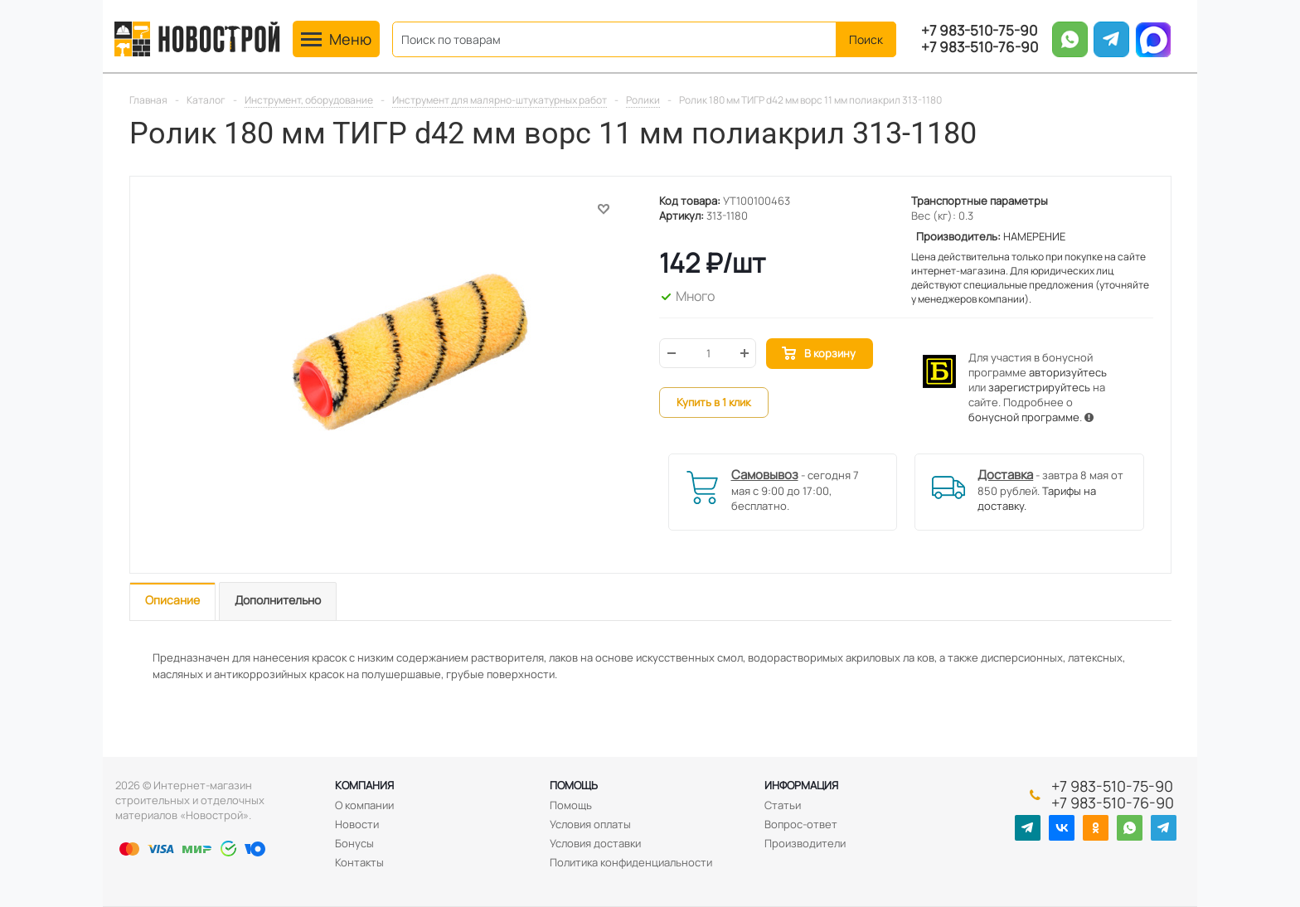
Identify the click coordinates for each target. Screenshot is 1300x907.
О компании (364, 805)
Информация (801, 785)
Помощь (574, 785)
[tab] (172, 601)
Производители (805, 843)
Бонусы (354, 843)
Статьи (782, 805)
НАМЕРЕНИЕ (1034, 236)
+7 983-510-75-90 (979, 30)
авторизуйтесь (1068, 372)
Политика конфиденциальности (631, 862)
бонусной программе (1023, 417)
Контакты (359, 862)
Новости (357, 824)
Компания (364, 785)
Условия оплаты (590, 824)
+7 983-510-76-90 (979, 47)
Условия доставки (595, 843)
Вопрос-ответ (800, 824)
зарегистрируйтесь (1039, 387)
